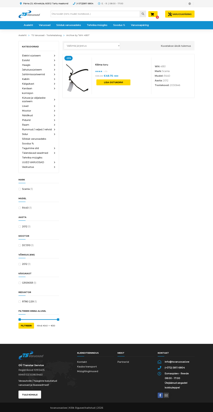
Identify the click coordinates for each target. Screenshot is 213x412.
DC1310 (26, 245)
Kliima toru (101, 64)
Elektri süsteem (38, 55)
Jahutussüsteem (38, 69)
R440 (25, 207)
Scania (26, 189)
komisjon (27, 93)
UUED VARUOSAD (38, 162)
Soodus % (28, 143)
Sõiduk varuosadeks (34, 138)
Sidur (38, 134)
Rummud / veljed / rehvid (38, 129)
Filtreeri (26, 325)
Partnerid (123, 362)
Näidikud (38, 115)
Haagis (38, 65)
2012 (24, 226)
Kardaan (38, 88)
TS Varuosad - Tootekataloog (46, 35)
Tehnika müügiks (32, 157)
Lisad (38, 106)
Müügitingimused (87, 371)
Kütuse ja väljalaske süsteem (38, 99)
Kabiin (38, 79)
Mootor (38, 110)
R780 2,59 (28, 301)
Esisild (38, 60)
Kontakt (82, 362)
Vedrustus (38, 167)
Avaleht (22, 35)
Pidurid (38, 120)
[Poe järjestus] (92, 45)
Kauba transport (87, 366)
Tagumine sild (38, 148)
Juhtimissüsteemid (38, 74)
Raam (38, 125)
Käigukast (38, 83)
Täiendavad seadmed (38, 153)
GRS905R (27, 282)
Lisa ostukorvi (113, 82)
